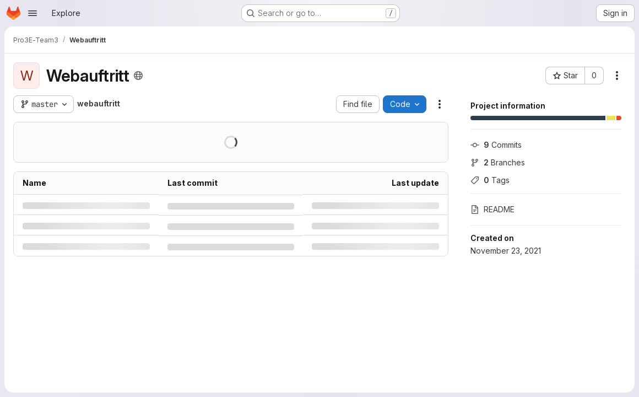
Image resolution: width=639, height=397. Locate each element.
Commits (496, 144)
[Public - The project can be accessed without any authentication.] (138, 75)
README (492, 209)
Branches (497, 162)
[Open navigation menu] (32, 13)
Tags (490, 180)
